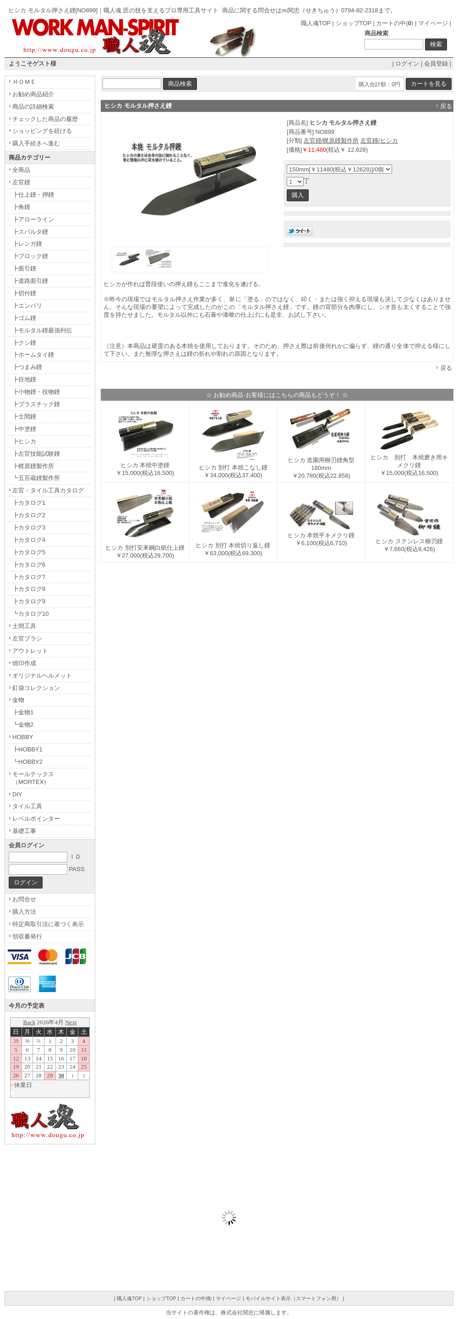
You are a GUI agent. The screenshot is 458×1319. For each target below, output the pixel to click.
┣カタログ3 (28, 527)
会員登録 (436, 63)
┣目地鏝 (24, 379)
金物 (18, 699)
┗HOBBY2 (27, 761)
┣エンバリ (27, 305)
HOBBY (22, 737)
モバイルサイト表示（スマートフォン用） (293, 1298)
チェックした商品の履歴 (45, 119)
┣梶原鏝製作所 (33, 466)
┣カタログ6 (28, 564)
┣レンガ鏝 (27, 243)
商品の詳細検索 (33, 106)
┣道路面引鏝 (30, 280)
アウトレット (30, 650)
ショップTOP (353, 23)
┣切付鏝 (24, 293)
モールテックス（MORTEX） (33, 778)
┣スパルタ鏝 (30, 231)
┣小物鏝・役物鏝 (36, 391)
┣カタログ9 (28, 601)
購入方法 (24, 911)
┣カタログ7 (28, 577)
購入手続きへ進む (36, 143)
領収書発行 (27, 936)
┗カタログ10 (30, 613)
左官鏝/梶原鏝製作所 (331, 140)
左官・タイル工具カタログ (48, 490)
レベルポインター (36, 818)
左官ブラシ (27, 638)
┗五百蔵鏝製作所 (36, 478)
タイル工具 (27, 806)
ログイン (407, 63)
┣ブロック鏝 (30, 256)
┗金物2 (22, 724)
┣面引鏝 (24, 268)
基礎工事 (24, 831)
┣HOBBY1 (27, 749)
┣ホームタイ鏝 (33, 354)
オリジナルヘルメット (42, 675)
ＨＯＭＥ (24, 81)
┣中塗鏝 (24, 428)
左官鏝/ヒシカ (379, 140)
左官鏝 (21, 182)
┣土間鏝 (24, 416)
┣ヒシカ (24, 441)
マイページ (433, 23)
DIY (17, 794)
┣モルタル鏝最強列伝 (42, 330)
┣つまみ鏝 (27, 367)
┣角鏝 (21, 207)
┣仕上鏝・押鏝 (33, 194)
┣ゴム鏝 (24, 318)
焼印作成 (24, 663)
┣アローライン (33, 219)
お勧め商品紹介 (33, 94)
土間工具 (24, 626)
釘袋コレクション (36, 687)
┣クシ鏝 (24, 342)
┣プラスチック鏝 (36, 404)
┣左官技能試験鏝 (36, 453)
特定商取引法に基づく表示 (48, 924)
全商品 (21, 169)
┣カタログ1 (28, 502)
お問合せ (24, 899)
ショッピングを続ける (42, 130)
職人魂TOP (316, 23)
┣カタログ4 (28, 539)
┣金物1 (22, 712)
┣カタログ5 (28, 552)
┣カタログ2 (28, 515)
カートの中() (394, 23)
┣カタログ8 (28, 588)
